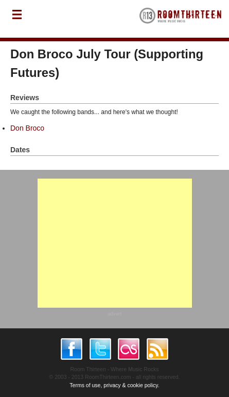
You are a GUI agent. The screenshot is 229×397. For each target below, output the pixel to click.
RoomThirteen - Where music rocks (180, 18)
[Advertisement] (115, 243)
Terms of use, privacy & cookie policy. (114, 385)
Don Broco (27, 128)
